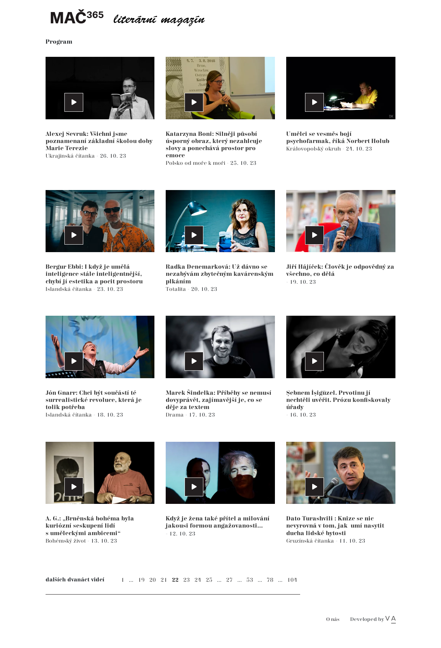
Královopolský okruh (314, 149)
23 (186, 580)
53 (249, 580)
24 (197, 580)
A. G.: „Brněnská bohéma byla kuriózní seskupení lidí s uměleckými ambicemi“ (90, 526)
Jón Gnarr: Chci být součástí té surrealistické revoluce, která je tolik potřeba (94, 400)
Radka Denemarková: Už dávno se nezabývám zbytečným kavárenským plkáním (219, 274)
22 (175, 580)
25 (209, 580)
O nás (332, 619)
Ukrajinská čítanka (71, 156)
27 (229, 580)
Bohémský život (66, 541)
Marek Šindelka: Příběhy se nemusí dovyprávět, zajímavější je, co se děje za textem (219, 400)
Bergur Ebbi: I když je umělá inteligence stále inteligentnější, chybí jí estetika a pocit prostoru (94, 274)
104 (292, 580)
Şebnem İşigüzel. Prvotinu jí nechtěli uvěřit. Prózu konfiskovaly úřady (338, 400)
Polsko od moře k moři (196, 163)
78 (270, 580)
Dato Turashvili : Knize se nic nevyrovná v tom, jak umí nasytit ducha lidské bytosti (335, 526)
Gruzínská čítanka (311, 541)
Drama (175, 415)
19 (141, 580)
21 (163, 580)
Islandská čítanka (69, 289)
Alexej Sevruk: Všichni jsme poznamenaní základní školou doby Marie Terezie (99, 141)
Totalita (177, 289)
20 (152, 580)
